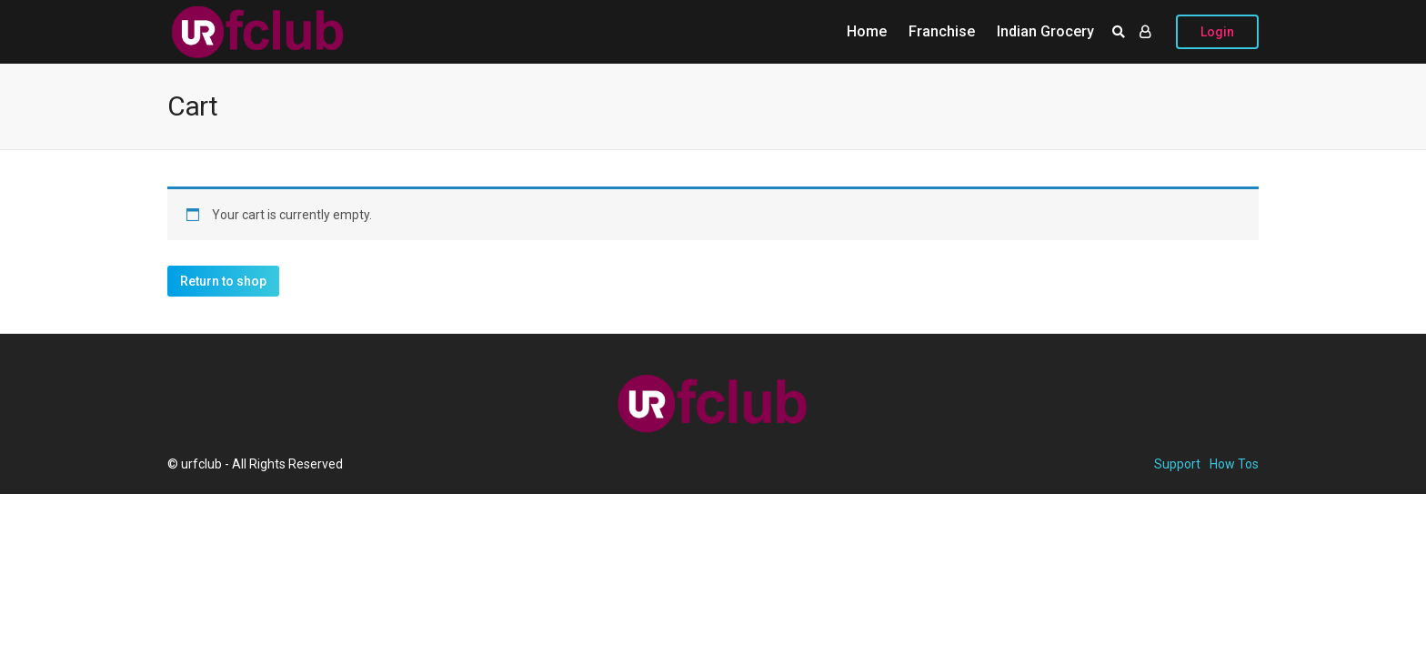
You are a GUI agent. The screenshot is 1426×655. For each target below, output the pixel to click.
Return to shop (223, 281)
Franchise (942, 31)
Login (1217, 32)
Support (1177, 464)
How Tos (1234, 464)
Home (867, 31)
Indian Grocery (1045, 31)
